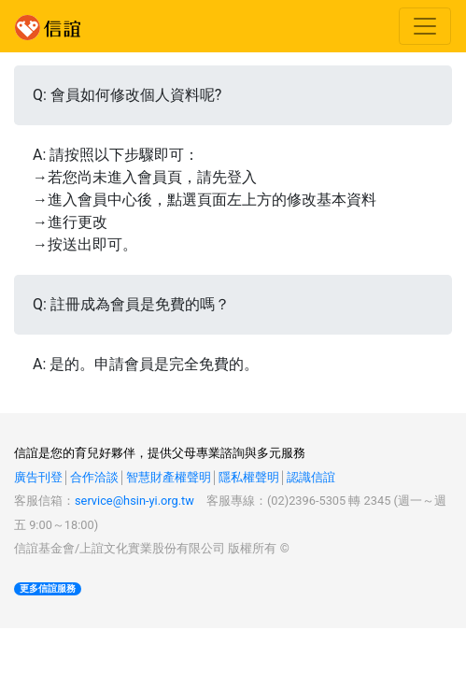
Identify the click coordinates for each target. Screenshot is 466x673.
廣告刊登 (38, 477)
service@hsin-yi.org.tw (134, 501)
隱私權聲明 (249, 477)
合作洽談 (94, 477)
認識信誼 (311, 477)
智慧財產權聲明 (168, 477)
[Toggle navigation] (425, 26)
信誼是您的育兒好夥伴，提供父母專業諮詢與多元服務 (159, 453)
